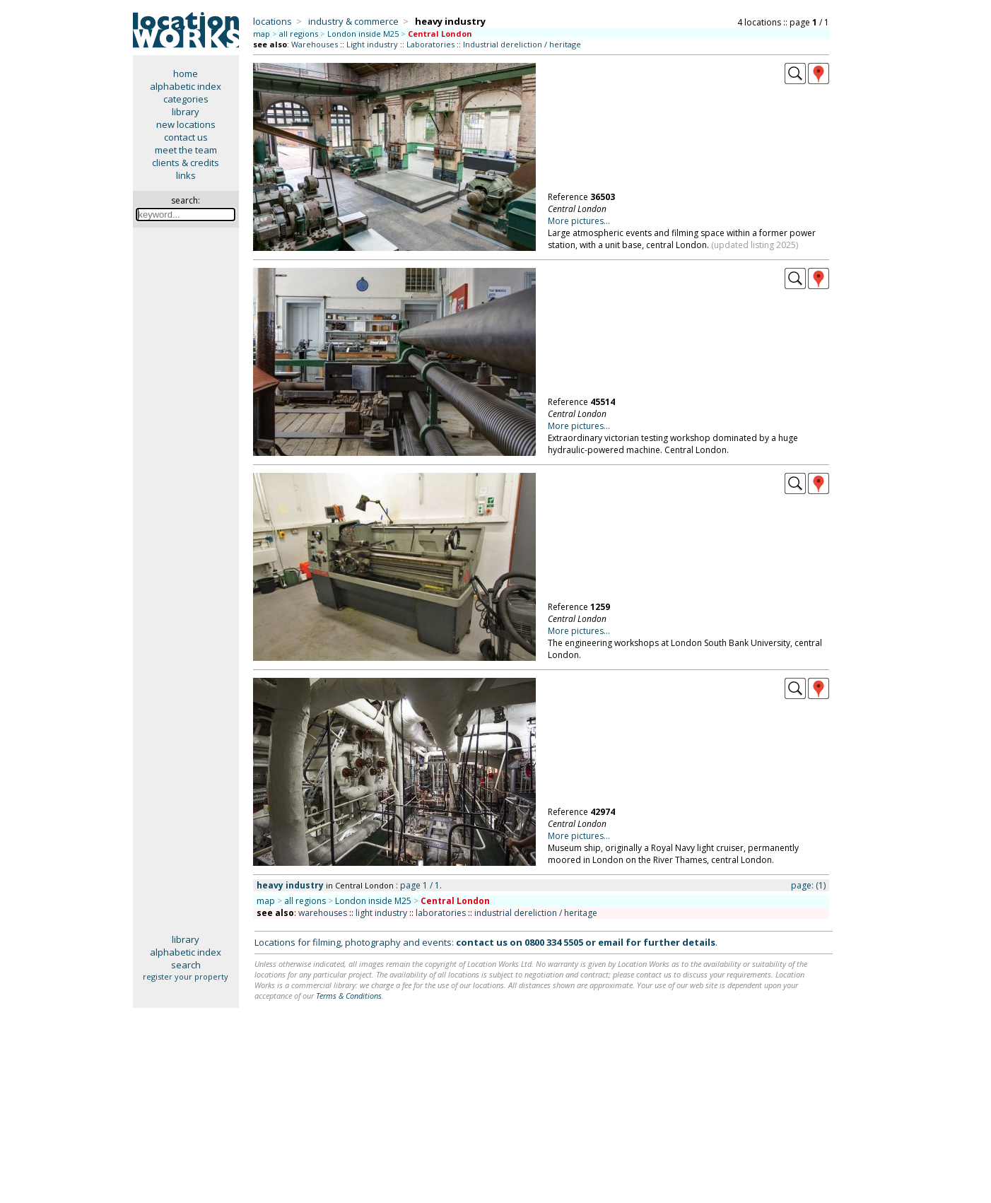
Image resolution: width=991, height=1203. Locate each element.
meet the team (186, 149)
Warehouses (314, 44)
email (610, 942)
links (186, 175)
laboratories (441, 913)
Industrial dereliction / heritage (522, 44)
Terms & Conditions (349, 995)
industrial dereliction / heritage (535, 913)
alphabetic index (185, 86)
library (185, 111)
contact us (186, 137)
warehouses (322, 913)
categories (186, 99)
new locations (186, 124)
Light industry (372, 44)
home (185, 73)
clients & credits (185, 162)
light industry (381, 913)
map (261, 33)
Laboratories (430, 44)
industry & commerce (353, 21)
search (186, 964)
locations (272, 21)
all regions (298, 33)
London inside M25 (363, 33)
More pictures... (579, 221)
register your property (185, 976)
